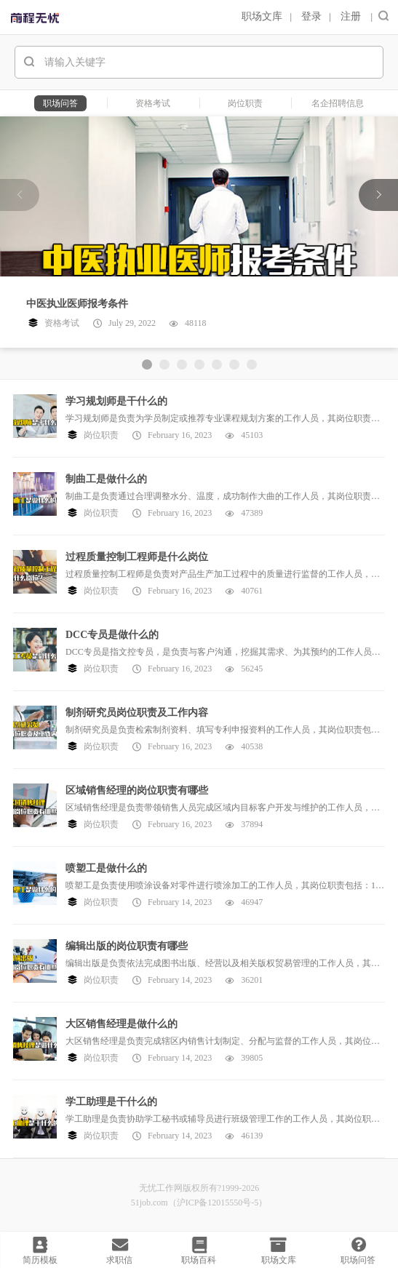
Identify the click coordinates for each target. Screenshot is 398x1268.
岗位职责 (101, 435)
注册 (351, 16)
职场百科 (198, 1260)
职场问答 (358, 1260)
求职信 (119, 1260)
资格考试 (61, 323)
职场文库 (262, 16)
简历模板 (40, 1260)
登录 (311, 16)
